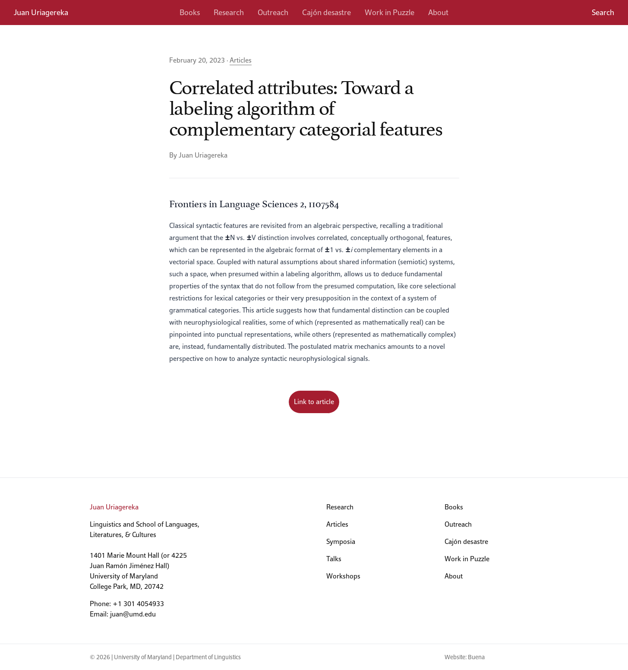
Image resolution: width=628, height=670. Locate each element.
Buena (476, 657)
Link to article (314, 401)
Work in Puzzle (389, 12)
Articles (241, 60)
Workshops (343, 576)
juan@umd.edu (133, 614)
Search (603, 12)
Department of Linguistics (208, 657)
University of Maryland (143, 657)
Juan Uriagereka (41, 12)
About (438, 12)
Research (229, 12)
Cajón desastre (326, 12)
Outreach (273, 12)
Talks (333, 558)
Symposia (340, 541)
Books (190, 12)
